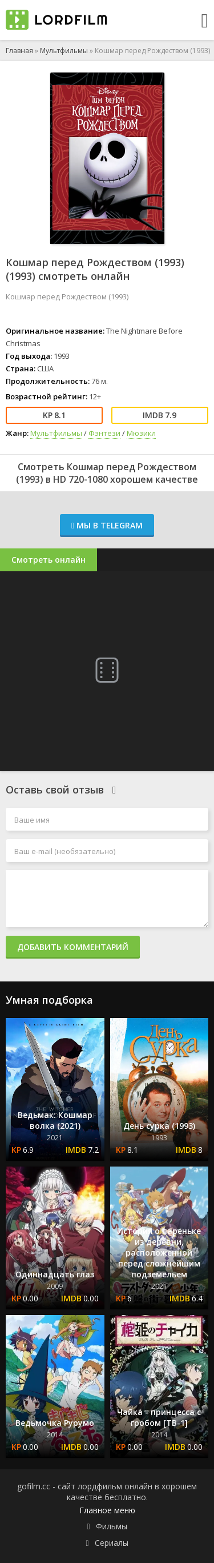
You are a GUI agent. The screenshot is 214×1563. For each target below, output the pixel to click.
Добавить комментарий (72, 946)
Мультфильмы (64, 50)
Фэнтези (104, 433)
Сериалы (111, 1542)
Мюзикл (141, 433)
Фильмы (111, 1526)
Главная (19, 50)
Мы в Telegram (107, 525)
